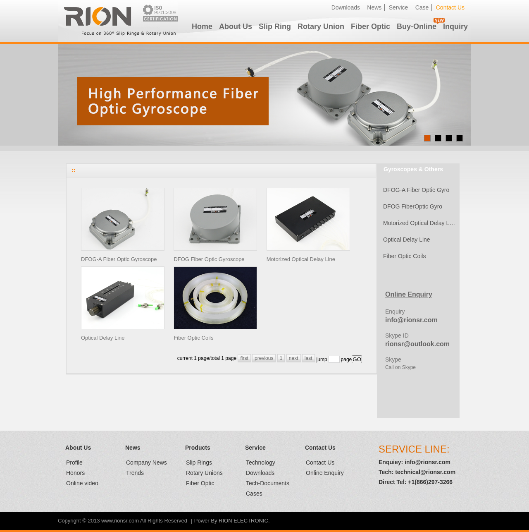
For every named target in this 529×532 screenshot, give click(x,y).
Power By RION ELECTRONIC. (232, 521)
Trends (135, 473)
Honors (75, 473)
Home (202, 26)
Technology (260, 462)
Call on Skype (400, 367)
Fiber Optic (370, 26)
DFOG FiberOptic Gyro (412, 206)
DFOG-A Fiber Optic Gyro (416, 190)
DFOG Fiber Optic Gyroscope (209, 259)
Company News (146, 462)
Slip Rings (199, 462)
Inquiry (455, 26)
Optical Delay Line (103, 338)
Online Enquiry (325, 473)
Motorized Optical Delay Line (301, 259)
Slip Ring (275, 26)
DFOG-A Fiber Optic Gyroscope (119, 259)
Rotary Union (321, 26)
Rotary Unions (204, 473)
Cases (254, 493)
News (374, 7)
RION (118, 21)
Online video (82, 483)
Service (398, 7)
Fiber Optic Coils (193, 338)
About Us (235, 26)
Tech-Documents (267, 483)
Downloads (345, 7)
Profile (74, 462)
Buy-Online (416, 26)
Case (422, 7)
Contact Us (450, 7)
